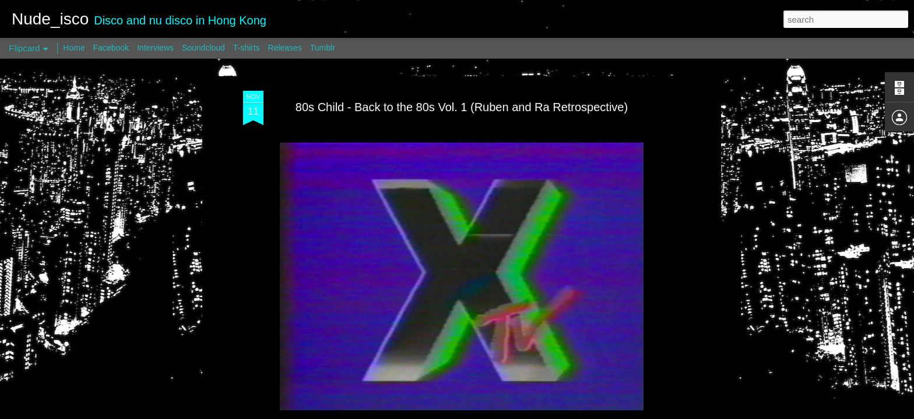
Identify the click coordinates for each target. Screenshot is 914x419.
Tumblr (322, 47)
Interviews (155, 47)
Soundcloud (203, 47)
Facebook (111, 47)
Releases (285, 47)
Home (74, 47)
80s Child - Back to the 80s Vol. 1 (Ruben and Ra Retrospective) (462, 107)
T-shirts (246, 47)
